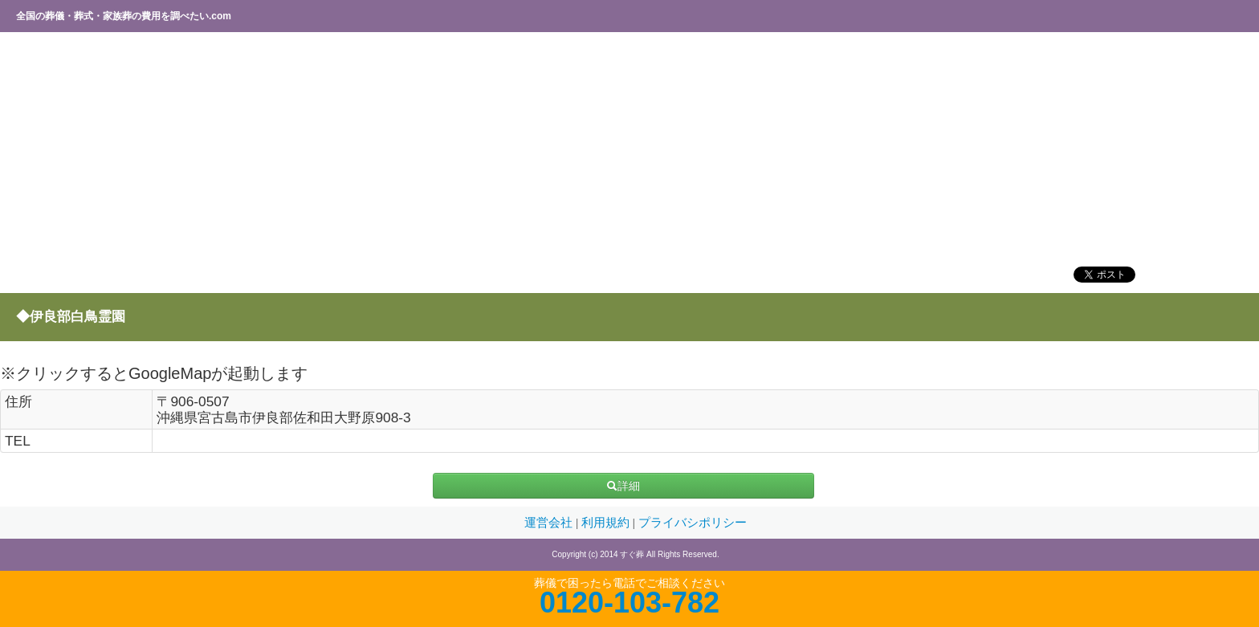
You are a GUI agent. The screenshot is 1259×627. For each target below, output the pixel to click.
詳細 (623, 485)
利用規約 (607, 522)
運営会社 (550, 522)
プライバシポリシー (692, 522)
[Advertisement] (486, 148)
